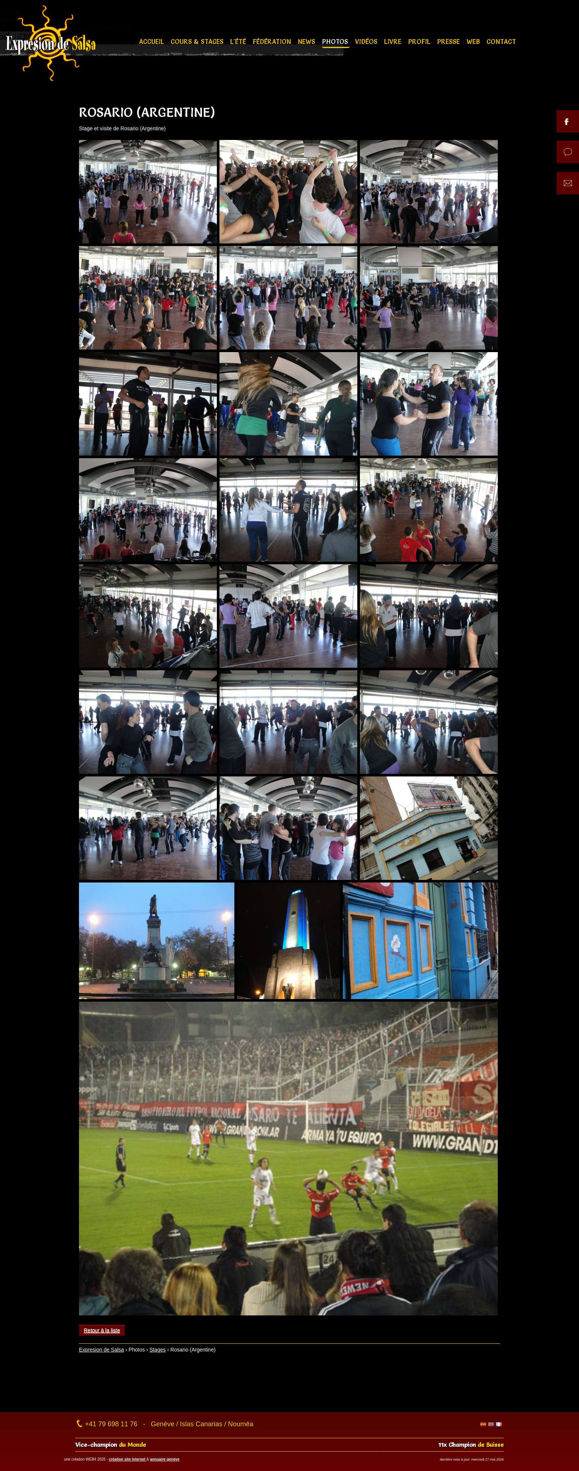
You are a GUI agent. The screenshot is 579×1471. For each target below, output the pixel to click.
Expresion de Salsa (101, 1350)
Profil (420, 41)
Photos (336, 41)
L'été (239, 41)
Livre (393, 41)
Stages (157, 1350)
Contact (501, 41)
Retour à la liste (102, 1330)
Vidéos (367, 41)
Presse (449, 41)
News (307, 41)
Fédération (273, 41)
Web (474, 41)
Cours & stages (198, 41)
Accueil (152, 41)
